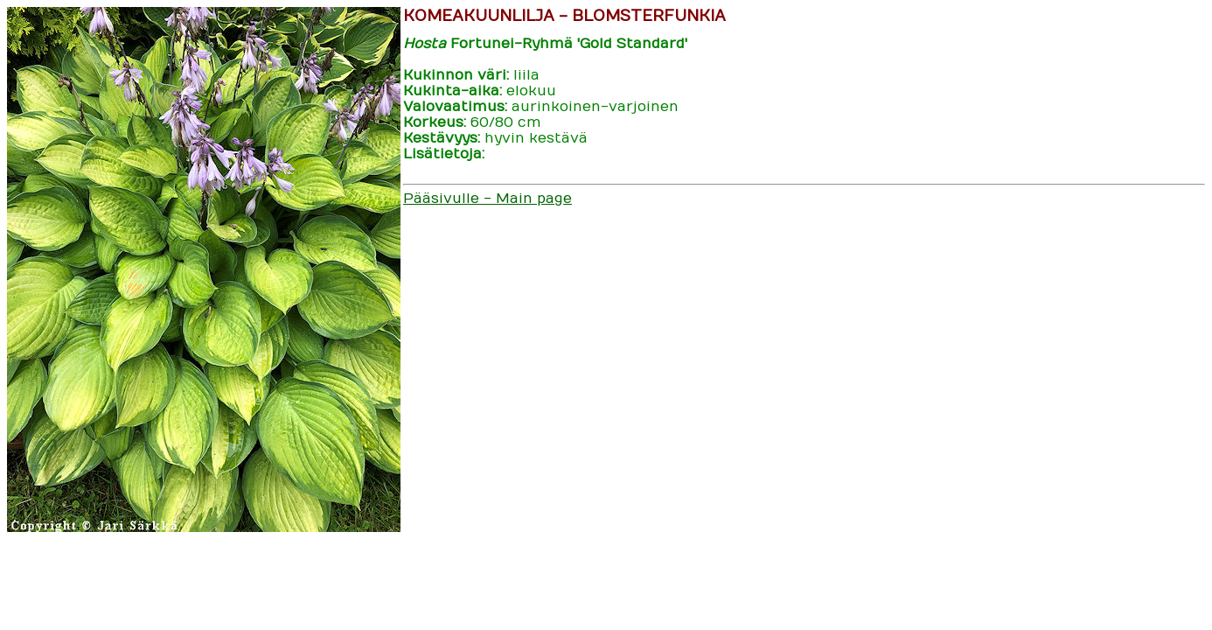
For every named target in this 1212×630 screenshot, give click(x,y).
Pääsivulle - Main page (487, 198)
